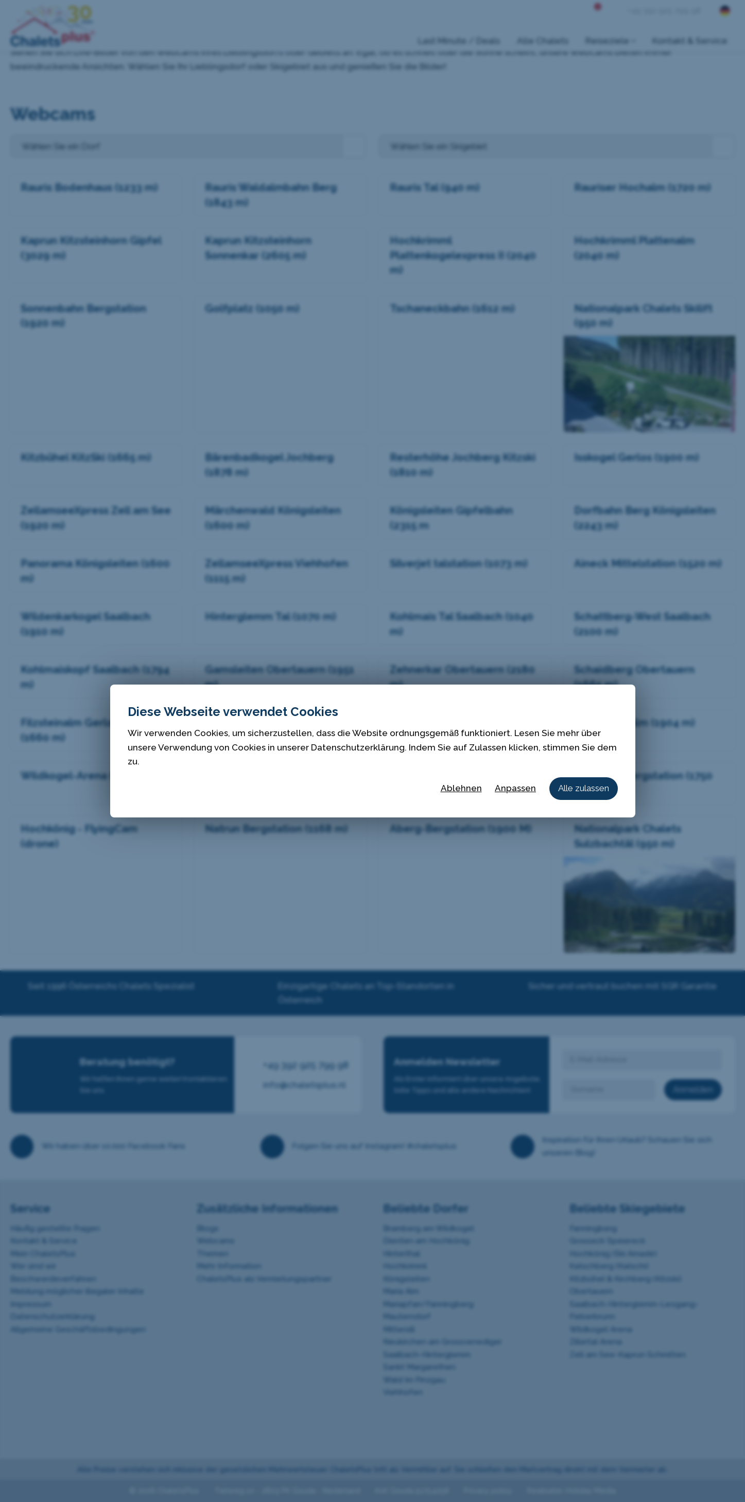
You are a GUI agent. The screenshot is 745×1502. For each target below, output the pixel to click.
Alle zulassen (583, 788)
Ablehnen (461, 788)
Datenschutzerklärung (358, 747)
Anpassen (515, 788)
